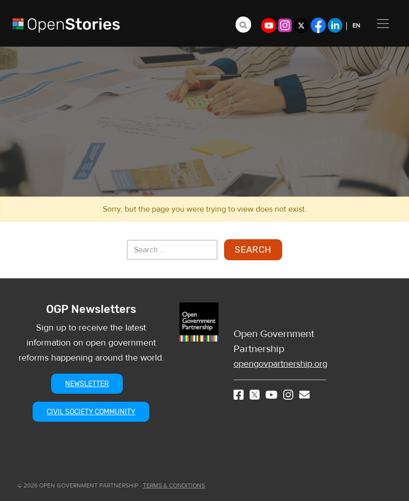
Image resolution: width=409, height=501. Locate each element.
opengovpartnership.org (280, 364)
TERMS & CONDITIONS (174, 485)
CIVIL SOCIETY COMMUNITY (91, 412)
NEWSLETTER (87, 384)
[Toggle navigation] (382, 23)
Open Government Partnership (274, 341)
